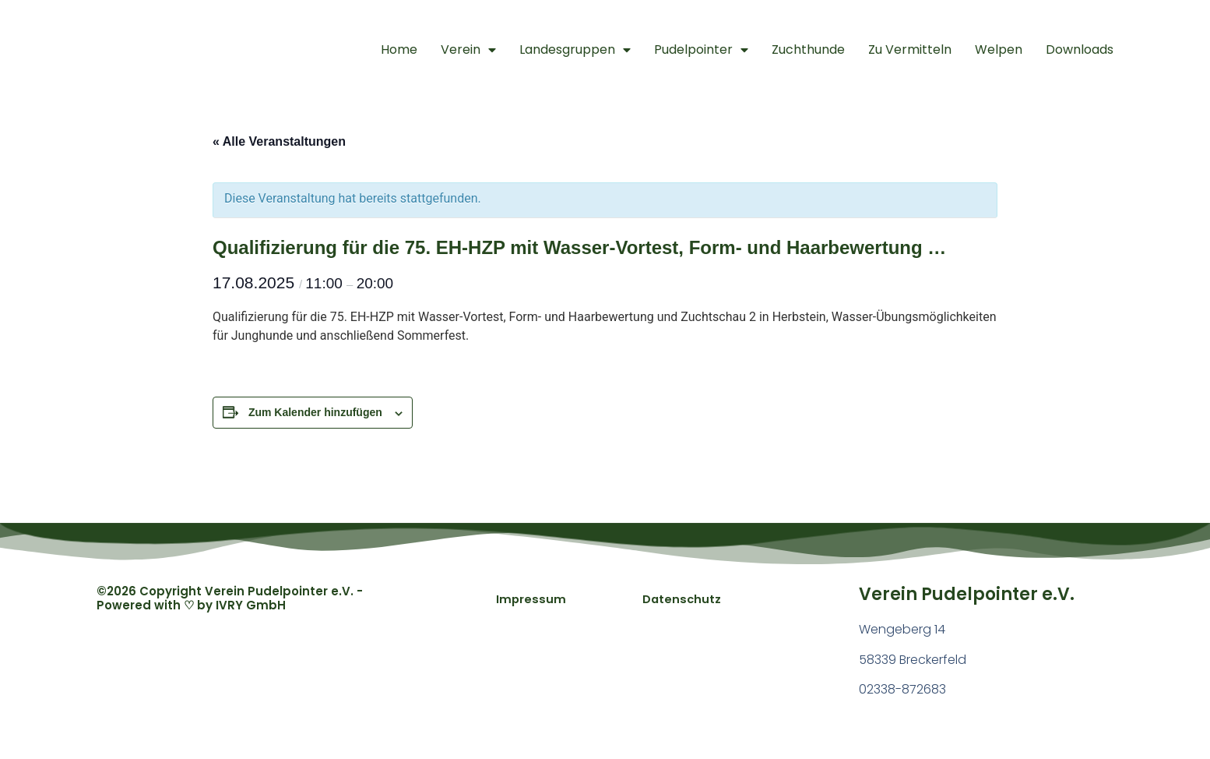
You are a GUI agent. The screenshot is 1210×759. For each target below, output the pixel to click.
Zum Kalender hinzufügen (315, 412)
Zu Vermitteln (909, 49)
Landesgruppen (575, 50)
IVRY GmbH (251, 605)
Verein (468, 50)
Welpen (998, 49)
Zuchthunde (808, 49)
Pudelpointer (701, 50)
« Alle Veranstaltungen (279, 141)
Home (399, 49)
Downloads (1079, 49)
